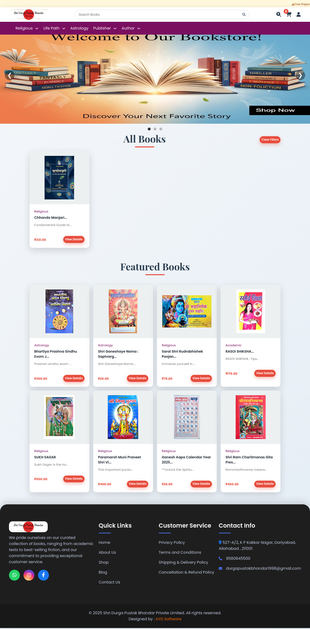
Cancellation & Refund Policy (186, 573)
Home (104, 543)
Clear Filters (270, 140)
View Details (74, 239)
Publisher (102, 28)
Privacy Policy (172, 543)
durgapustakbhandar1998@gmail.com (260, 569)
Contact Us (109, 583)
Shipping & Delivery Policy (183, 563)
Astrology (79, 28)
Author (128, 28)
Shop (104, 563)
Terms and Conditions (180, 553)
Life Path (52, 28)
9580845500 (234, 559)
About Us (107, 553)
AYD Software (168, 620)
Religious (25, 28)
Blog (103, 573)
